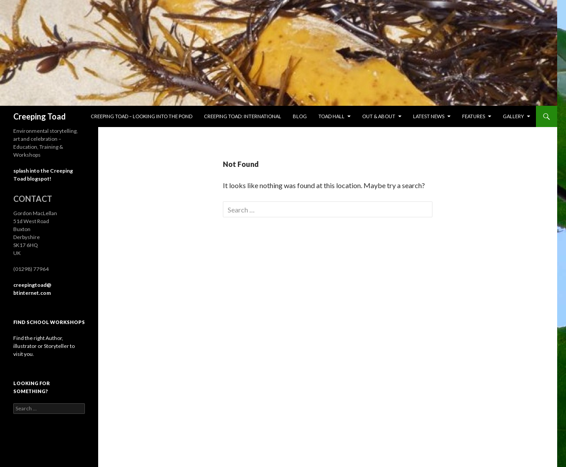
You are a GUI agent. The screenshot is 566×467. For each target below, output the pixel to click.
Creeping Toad (39, 116)
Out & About (378, 116)
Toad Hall (331, 116)
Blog (300, 116)
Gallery (513, 116)
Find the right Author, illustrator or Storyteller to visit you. (44, 346)
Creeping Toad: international (242, 116)
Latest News (428, 116)
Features (473, 116)
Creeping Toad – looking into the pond (141, 116)
